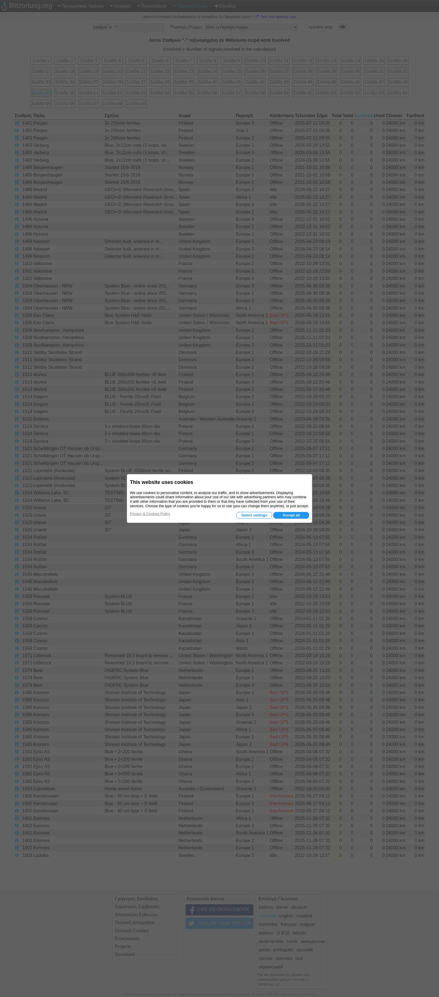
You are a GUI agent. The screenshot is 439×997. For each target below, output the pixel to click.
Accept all (291, 515)
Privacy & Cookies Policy (150, 514)
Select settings (254, 515)
